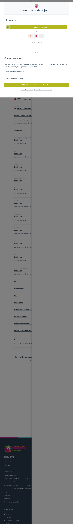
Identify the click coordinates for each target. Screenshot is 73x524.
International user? (27, 90)
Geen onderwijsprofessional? (43, 90)
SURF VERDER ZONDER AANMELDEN (36, 85)
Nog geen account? (36, 42)
